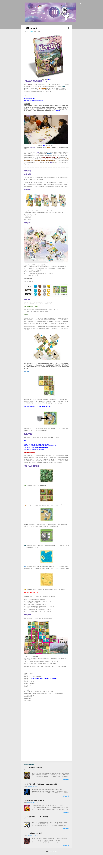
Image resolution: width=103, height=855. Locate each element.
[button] (68, 28)
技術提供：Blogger (51, 851)
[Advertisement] (77, 46)
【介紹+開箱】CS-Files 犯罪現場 (33, 833)
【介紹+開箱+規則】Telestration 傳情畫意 (36, 817)
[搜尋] (81, 4)
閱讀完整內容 (66, 779)
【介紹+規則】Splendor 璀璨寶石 (33, 767)
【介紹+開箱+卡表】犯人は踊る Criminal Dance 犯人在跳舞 (40, 784)
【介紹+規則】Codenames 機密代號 (34, 800)
